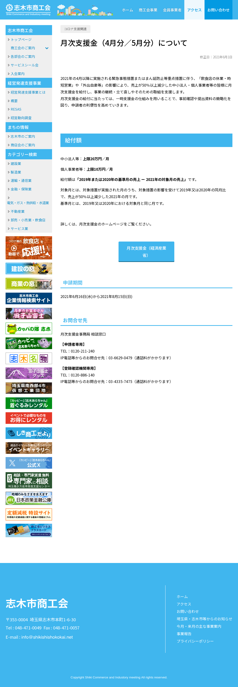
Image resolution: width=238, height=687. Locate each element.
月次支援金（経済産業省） (146, 251)
